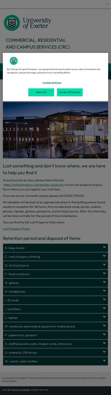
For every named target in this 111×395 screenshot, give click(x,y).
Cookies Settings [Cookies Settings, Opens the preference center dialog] (52, 82)
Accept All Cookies (69, 92)
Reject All (41, 92)
